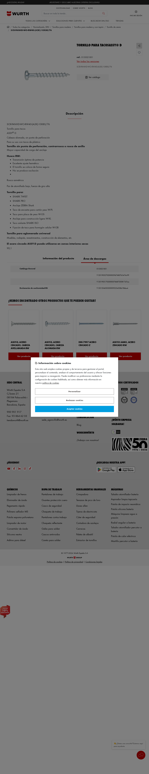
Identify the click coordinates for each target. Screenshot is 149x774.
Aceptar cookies (74, 409)
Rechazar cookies (74, 400)
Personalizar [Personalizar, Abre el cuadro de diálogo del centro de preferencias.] (74, 391)
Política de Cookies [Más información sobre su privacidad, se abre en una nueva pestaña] (50, 383)
